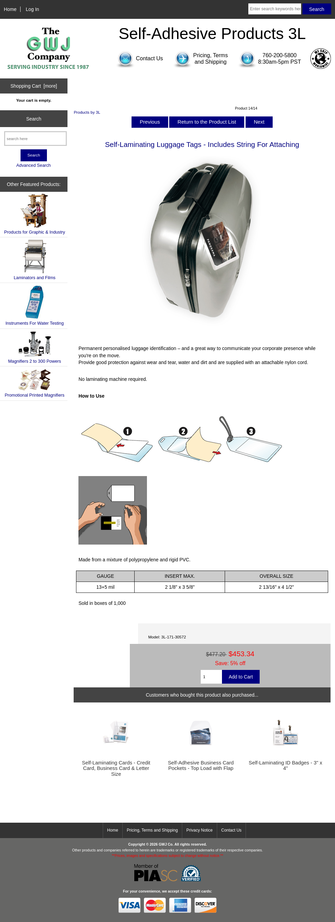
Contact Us (231, 830)
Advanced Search (33, 165)
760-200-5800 (279, 55)
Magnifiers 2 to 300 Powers (34, 347)
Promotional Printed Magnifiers (34, 383)
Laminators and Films (34, 259)
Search (33, 118)
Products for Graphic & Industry (34, 214)
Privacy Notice (199, 830)
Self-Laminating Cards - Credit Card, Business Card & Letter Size (116, 768)
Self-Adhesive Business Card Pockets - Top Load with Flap (201, 765)
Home (10, 9)
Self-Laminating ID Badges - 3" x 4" (285, 765)
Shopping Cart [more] (33, 86)
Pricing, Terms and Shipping (152, 830)
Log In (32, 9)
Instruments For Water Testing (34, 305)
